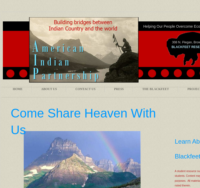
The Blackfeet (155, 89)
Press (119, 89)
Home (18, 89)
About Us (49, 89)
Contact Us (86, 89)
